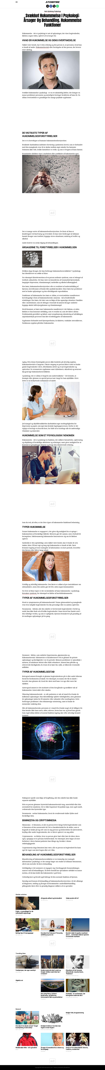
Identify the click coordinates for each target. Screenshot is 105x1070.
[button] (17, 2)
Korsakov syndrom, (29, 593)
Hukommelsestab (42, 47)
